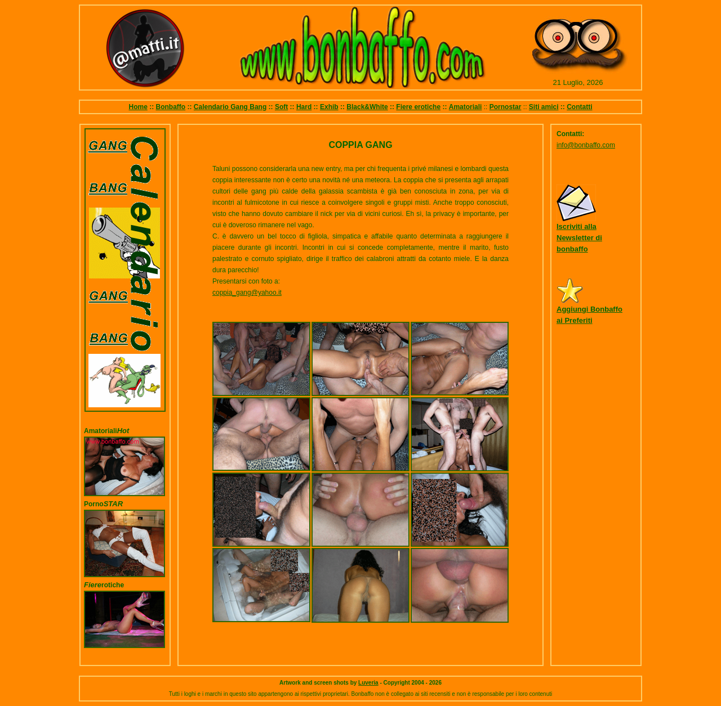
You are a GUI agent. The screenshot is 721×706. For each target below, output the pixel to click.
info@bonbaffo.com (586, 145)
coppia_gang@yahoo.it (247, 292)
